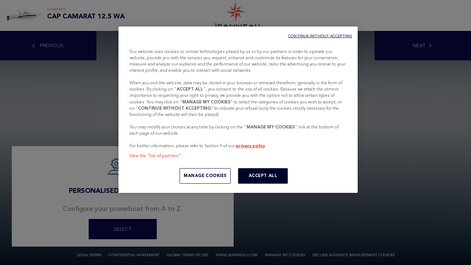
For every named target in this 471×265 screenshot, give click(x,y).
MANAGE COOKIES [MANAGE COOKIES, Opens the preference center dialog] (205, 175)
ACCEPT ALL (263, 175)
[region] (238, 109)
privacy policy (250, 145)
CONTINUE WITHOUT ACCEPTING (320, 35)
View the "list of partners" (155, 155)
